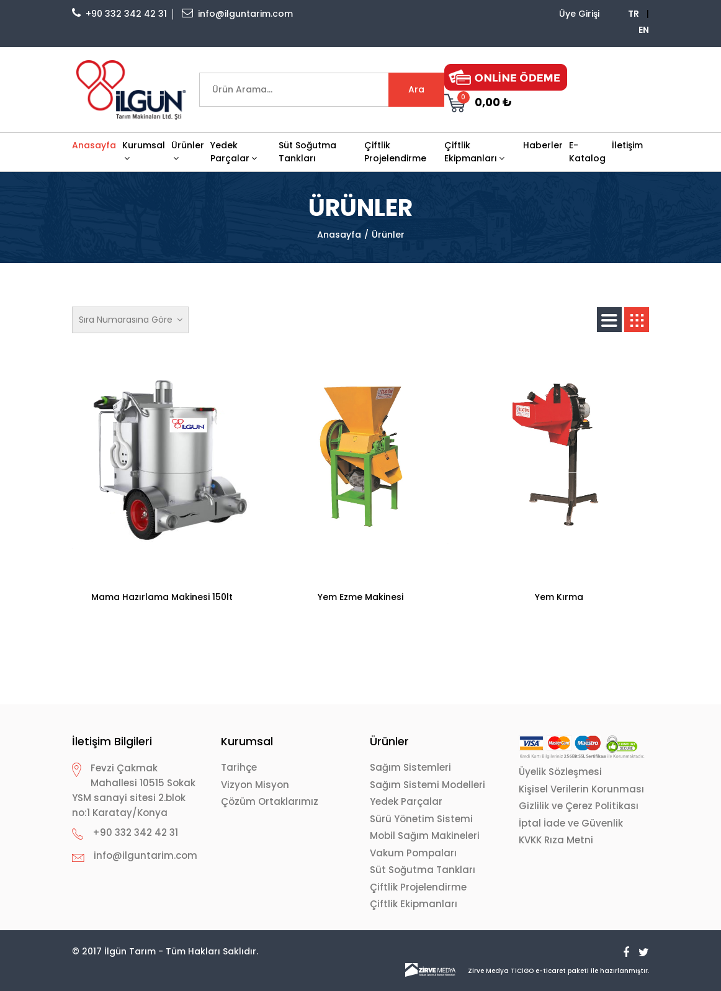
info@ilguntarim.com (237, 13)
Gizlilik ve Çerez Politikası (578, 805)
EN (643, 30)
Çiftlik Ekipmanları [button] (474, 151)
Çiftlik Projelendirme (395, 151)
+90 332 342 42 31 (119, 13)
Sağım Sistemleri (410, 767)
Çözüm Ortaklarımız (269, 801)
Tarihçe (239, 767)
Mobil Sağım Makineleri (425, 835)
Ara (416, 89)
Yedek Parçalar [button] (233, 151)
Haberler (543, 145)
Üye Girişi (579, 13)
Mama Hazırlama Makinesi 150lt (162, 597)
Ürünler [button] (187, 151)
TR (633, 13)
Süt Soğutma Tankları (307, 151)
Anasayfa (94, 145)
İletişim (627, 145)
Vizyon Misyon (255, 784)
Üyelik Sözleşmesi (560, 771)
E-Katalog (587, 151)
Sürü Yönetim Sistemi (421, 818)
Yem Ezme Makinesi (360, 597)
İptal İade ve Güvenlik (571, 823)
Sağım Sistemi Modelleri (427, 784)
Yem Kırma (559, 597)
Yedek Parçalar (406, 801)
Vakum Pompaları (413, 852)
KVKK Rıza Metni (556, 839)
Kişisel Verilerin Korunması (581, 789)
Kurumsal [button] (143, 151)
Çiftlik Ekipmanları (413, 903)
